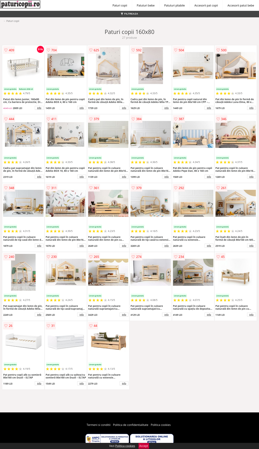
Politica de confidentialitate (130, 425)
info (39, 107)
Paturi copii (119, 5)
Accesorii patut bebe (241, 5)
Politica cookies (161, 425)
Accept (143, 446)
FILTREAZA (129, 13)
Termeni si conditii (99, 425)
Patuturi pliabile (174, 5)
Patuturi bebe (146, 5)
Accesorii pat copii (206, 5)
